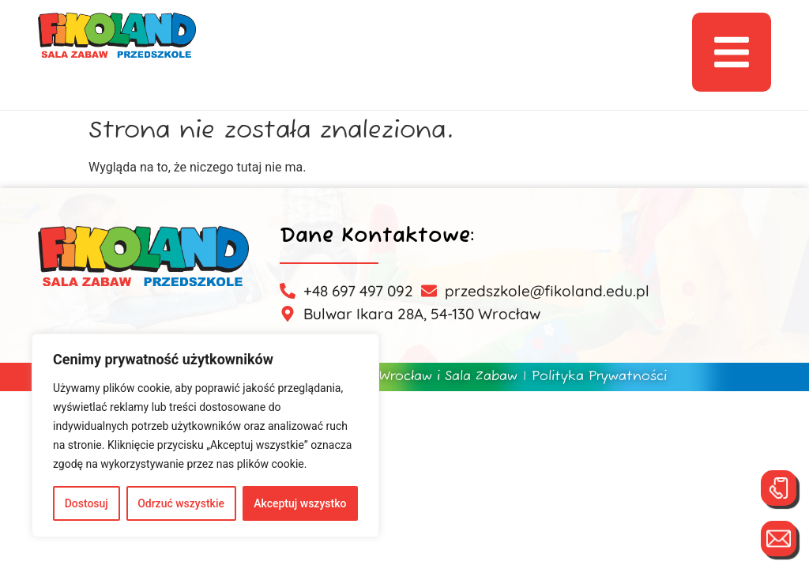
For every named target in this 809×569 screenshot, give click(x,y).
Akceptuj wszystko (300, 503)
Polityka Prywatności (599, 377)
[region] (205, 435)
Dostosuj (86, 503)
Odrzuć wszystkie (180, 503)
